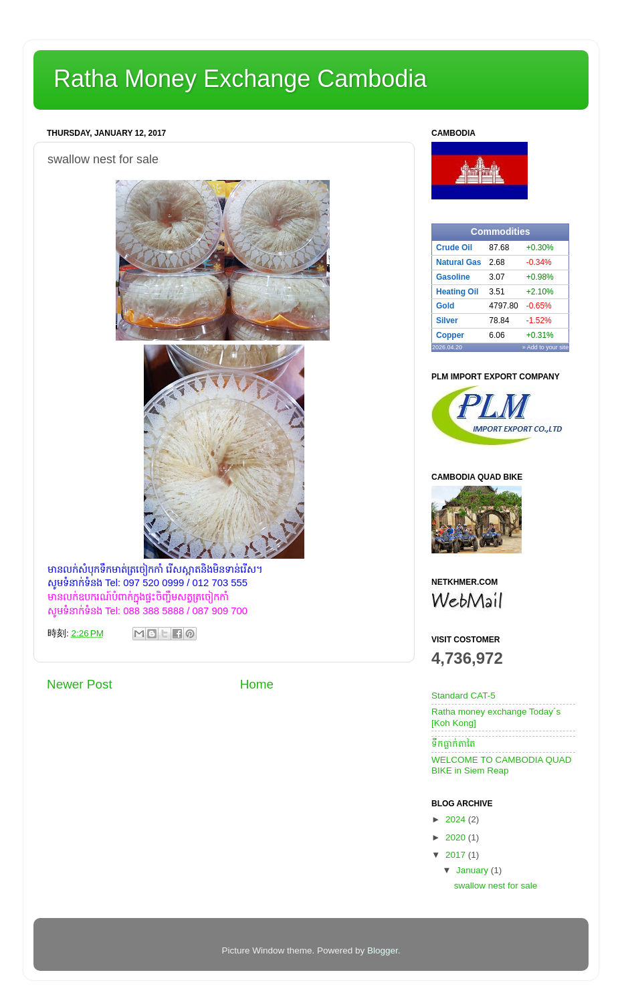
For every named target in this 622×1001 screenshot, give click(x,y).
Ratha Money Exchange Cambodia (240, 78)
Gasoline (453, 277)
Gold (445, 305)
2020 (456, 837)
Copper (450, 335)
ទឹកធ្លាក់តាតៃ (453, 744)
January (473, 870)
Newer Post (79, 684)
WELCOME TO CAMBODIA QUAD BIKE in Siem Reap (501, 765)
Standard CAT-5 (463, 696)
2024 (456, 819)
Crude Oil (454, 247)
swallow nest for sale (496, 886)
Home (257, 684)
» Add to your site (545, 347)
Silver (447, 320)
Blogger (382, 950)
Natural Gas (458, 262)
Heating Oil (457, 291)
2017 (456, 855)
